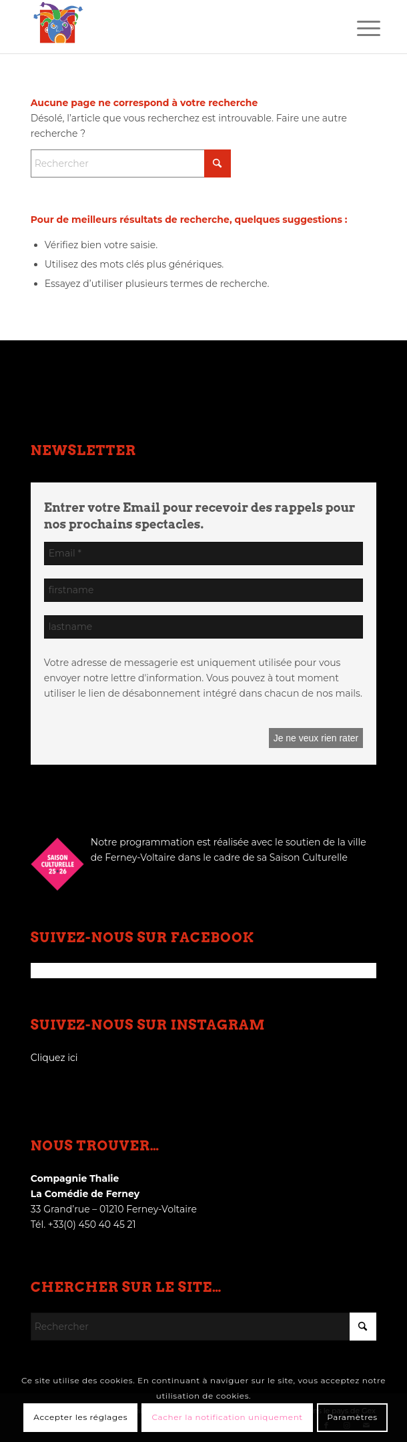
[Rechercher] (131, 163)
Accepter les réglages (80, 1417)
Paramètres (352, 1417)
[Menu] (358, 28)
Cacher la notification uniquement (227, 1417)
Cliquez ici (54, 1058)
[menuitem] (358, 28)
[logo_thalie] (169, 26)
